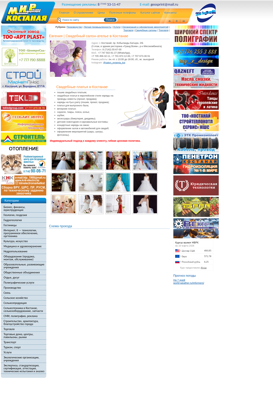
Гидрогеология (13, 220)
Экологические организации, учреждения (21, 359)
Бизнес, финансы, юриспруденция (14, 208)
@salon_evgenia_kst (114, 62)
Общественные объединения (22, 272)
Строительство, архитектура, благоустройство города (21, 323)
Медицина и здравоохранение (23, 246)
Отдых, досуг (11, 277)
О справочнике (83, 13)
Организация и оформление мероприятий (145, 27)
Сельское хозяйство (16, 297)
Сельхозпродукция (15, 303)
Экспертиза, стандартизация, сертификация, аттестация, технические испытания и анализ (24, 368)
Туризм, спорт (12, 347)
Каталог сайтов (150, 13)
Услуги (8, 352)
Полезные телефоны (122, 13)
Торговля (9, 329)
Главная (64, 13)
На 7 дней (179, 280)
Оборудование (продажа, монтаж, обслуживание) (19, 258)
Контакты (170, 13)
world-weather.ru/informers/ (188, 283)
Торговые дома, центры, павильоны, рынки (18, 336)
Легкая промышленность (97, 27)
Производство (12, 287)
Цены (101, 13)
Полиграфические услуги (19, 282)
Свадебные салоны (146, 30)
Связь (7, 292)
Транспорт (10, 342)
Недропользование (15, 251)
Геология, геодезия (15, 215)
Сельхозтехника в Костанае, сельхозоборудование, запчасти (23, 309)
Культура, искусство (16, 241)
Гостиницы (10, 225)
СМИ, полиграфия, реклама (21, 316)
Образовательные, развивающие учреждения (24, 266)
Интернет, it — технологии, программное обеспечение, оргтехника (21, 233)
